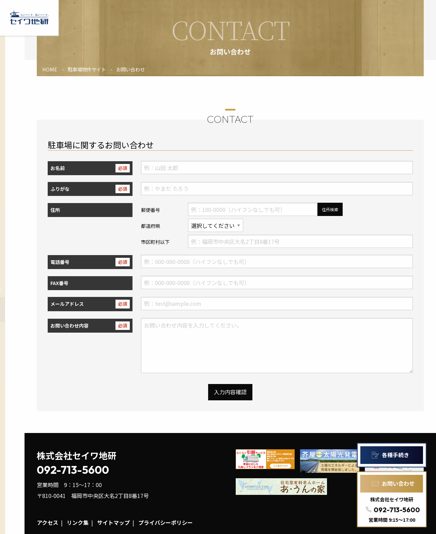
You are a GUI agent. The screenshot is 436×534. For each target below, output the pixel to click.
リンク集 (78, 522)
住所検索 (330, 209)
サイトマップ (113, 522)
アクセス (47, 522)
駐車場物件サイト (87, 69)
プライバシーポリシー (165, 522)
